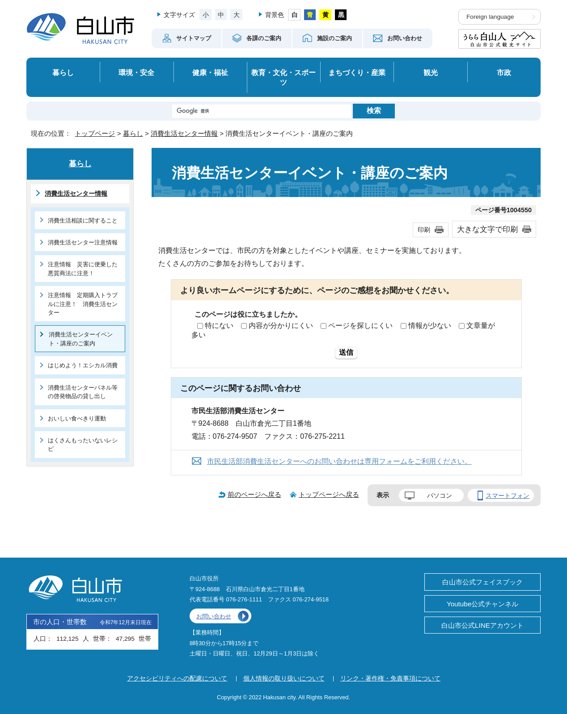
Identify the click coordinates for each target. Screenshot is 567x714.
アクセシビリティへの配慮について (177, 678)
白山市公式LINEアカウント (482, 625)
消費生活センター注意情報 (83, 242)
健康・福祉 (210, 72)
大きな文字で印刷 (487, 229)
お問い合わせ (213, 616)
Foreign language (490, 16)
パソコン (439, 495)
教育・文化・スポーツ (283, 77)
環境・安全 (136, 72)
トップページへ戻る (329, 494)
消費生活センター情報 (184, 133)
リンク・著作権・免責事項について (390, 678)
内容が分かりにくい (281, 325)
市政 (504, 72)
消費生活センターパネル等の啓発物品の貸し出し (83, 391)
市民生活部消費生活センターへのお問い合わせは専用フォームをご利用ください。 (339, 461)
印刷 (424, 229)
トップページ (95, 133)
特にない (219, 325)
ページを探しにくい (360, 325)
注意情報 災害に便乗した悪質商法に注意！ (83, 268)
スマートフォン (507, 495)
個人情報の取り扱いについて (284, 678)
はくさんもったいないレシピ (83, 444)
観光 (430, 72)
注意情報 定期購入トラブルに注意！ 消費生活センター (83, 304)
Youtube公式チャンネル (482, 604)
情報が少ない (429, 325)
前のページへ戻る (254, 494)
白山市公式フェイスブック (482, 582)
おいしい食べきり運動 (77, 418)
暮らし (63, 72)
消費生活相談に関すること (83, 220)
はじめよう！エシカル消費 (83, 365)
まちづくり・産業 (356, 72)
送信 (346, 352)
